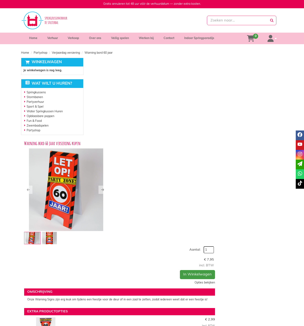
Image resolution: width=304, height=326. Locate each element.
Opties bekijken (269, 103)
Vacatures (99, 309)
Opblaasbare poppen (40, 116)
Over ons (95, 38)
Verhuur (52, 38)
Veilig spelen (120, 38)
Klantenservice (233, 300)
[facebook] (257, 322)
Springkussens (36, 92)
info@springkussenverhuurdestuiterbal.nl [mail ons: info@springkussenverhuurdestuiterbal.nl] (56, 308)
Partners (98, 305)
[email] (300, 164)
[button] (94, 108)
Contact (169, 38)
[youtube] (264, 322)
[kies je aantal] (275, 214)
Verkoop (73, 38)
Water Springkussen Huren (45, 111)
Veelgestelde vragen (236, 309)
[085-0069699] (133, 20)
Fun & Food (34, 121)
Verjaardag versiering (66, 53)
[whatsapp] (169, 20)
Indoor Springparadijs (199, 38)
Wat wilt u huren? (48, 84)
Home (33, 38)
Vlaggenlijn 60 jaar (155, 201)
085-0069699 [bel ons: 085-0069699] (39, 301)
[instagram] (272, 322)
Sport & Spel (35, 106)
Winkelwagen (47, 62)
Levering (163, 300)
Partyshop (40, 53)
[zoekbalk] (241, 20)
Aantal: (260, 70)
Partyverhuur (35, 102)
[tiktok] (279, 322)
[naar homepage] (62, 20)
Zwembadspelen (38, 125)
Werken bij (146, 38)
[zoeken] (272, 20)
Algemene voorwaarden (174, 309)
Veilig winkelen (167, 305)
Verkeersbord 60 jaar (157, 240)
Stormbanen (35, 97)
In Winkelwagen (262, 95)
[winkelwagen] (251, 38)
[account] (272, 38)
